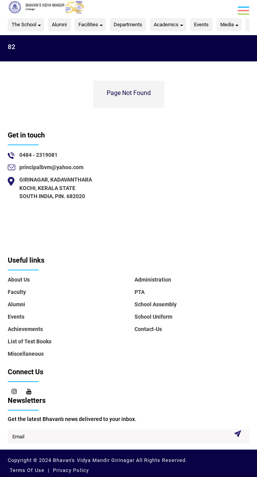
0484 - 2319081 (38, 155)
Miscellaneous (26, 354)
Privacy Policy (70, 470)
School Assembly (155, 304)
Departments (128, 24)
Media (227, 24)
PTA (139, 292)
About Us (19, 280)
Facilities (88, 24)
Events (201, 24)
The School (24, 24)
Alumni (59, 24)
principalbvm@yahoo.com (51, 167)
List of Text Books (29, 341)
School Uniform (153, 317)
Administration (152, 280)
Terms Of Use (28, 470)
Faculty (17, 292)
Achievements (25, 329)
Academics (166, 24)
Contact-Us (148, 329)
